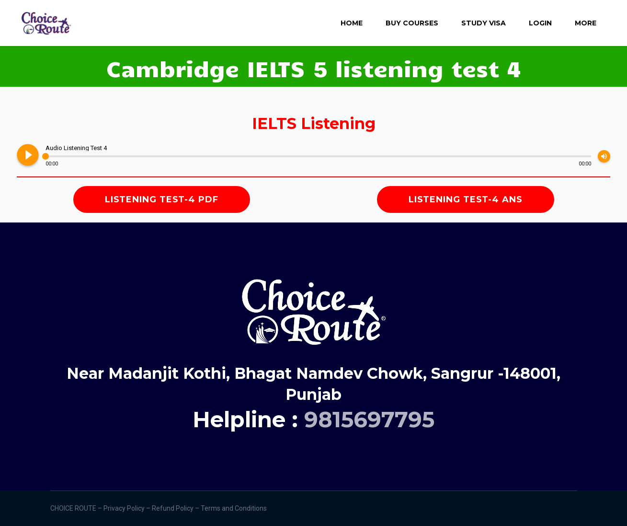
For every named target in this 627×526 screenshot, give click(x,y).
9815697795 (369, 419)
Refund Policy (173, 508)
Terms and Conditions (234, 508)
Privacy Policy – (127, 508)
